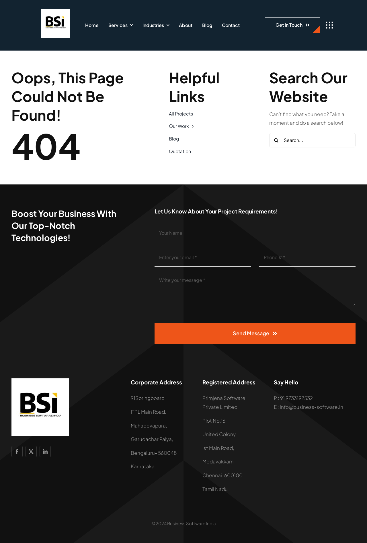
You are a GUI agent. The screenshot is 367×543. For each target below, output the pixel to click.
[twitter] (31, 451)
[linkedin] (45, 451)
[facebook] (17, 451)
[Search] (276, 140)
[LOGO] (55, 11)
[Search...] (312, 140)
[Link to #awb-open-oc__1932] (329, 25)
